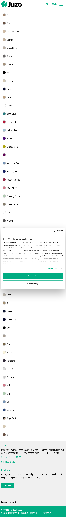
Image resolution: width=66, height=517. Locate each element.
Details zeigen (53, 268)
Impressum (47, 513)
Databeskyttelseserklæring (29, 513)
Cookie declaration (9, 513)
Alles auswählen (33, 276)
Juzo (3, 445)
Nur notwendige (33, 284)
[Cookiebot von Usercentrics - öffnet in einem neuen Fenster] (52, 231)
